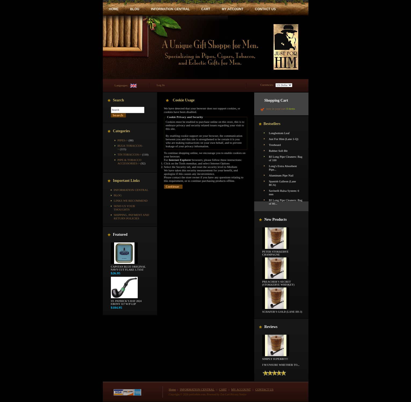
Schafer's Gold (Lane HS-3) (282, 310)
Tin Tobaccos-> (129, 154)
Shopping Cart (276, 100)
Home (172, 389)
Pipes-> (123, 140)
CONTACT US (265, 9)
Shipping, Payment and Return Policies (131, 216)
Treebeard (275, 144)
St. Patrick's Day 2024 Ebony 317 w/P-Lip (126, 301)
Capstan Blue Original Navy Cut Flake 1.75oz (128, 267)
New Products (275, 219)
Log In (161, 85)
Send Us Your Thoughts (124, 207)
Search (118, 100)
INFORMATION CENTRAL (170, 9)
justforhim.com (197, 394)
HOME (114, 9)
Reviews (271, 327)
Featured (120, 235)
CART (205, 9)
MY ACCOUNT (232, 9)
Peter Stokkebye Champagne (275, 252)
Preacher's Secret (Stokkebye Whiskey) (278, 282)
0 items (290, 108)
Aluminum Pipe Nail (281, 175)
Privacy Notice (238, 394)
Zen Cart (225, 394)
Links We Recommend (131, 200)
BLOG (135, 9)
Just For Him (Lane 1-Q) (283, 139)
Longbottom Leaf (279, 133)
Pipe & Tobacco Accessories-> (129, 161)
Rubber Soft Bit (278, 150)
